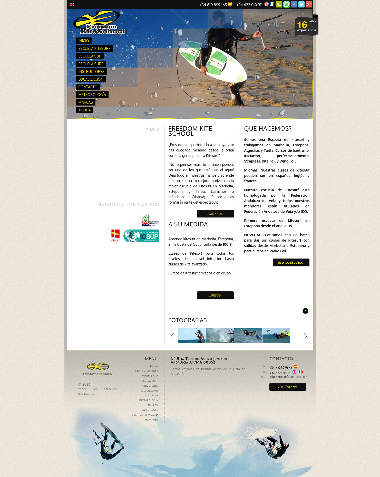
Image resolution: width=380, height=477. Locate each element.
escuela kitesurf (94, 48)
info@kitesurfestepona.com (289, 377)
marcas (86, 102)
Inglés (72, 4)
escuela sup (90, 56)
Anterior (172, 335)
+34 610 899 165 (216, 4)
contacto (88, 87)
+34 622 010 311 (255, 4)
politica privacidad (145, 414)
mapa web (151, 419)
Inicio (84, 41)
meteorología (92, 94)
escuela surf (91, 64)
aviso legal (150, 410)
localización (91, 79)
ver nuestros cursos (306, 26)
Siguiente (305, 335)
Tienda (85, 110)
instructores (92, 71)
